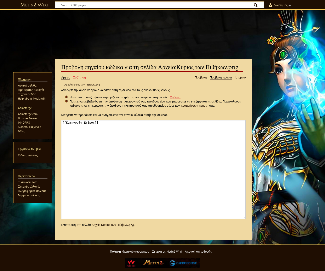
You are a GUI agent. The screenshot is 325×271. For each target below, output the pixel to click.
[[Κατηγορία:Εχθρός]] (153, 169)
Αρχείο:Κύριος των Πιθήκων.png (81, 84)
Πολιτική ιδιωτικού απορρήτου (129, 251)
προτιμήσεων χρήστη (195, 105)
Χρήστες (175, 97)
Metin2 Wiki (34, 5)
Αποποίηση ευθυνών (198, 251)
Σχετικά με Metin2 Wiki (167, 251)
